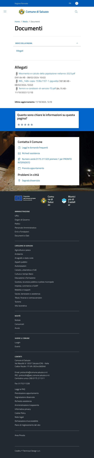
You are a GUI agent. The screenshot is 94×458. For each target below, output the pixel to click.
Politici (17, 223)
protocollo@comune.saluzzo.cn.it (34, 372)
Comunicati (19, 324)
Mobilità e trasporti (22, 289)
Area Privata (20, 435)
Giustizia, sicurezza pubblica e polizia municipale (34, 281)
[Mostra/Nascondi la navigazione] (5, 11)
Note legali (19, 417)
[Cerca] (76, 12)
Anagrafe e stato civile (24, 257)
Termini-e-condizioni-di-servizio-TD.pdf (35, 88)
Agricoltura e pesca (22, 250)
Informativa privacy (23, 409)
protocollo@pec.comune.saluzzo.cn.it (34, 375)
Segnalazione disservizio (25, 397)
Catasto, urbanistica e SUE (26, 269)
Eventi (17, 346)
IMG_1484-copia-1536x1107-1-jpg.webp (36, 81)
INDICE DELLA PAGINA (47, 43)
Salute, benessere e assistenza (27, 293)
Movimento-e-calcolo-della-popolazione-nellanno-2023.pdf (45, 73)
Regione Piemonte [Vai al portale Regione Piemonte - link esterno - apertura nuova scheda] (21, 3)
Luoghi (17, 342)
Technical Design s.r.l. (31, 450)
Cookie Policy (20, 413)
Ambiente (19, 253)
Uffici (17, 215)
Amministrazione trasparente (27, 405)
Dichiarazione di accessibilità (26, 420)
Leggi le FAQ (20, 389)
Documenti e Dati (22, 235)
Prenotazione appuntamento (27, 393)
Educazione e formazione (25, 277)
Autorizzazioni (20, 265)
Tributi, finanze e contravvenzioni (28, 297)
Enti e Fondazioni (22, 231)
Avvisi (17, 328)
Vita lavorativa (21, 305)
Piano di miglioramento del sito (27, 424)
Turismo (18, 301)
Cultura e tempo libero (24, 273)
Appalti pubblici (21, 261)
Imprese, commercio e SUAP (26, 285)
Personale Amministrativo (25, 227)
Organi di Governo (22, 219)
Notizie (17, 320)
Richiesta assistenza (23, 401)
